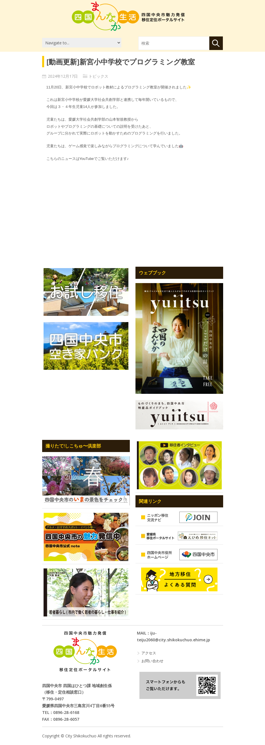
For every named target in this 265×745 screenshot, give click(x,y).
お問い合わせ (152, 660)
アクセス (148, 652)
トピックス (98, 76)
